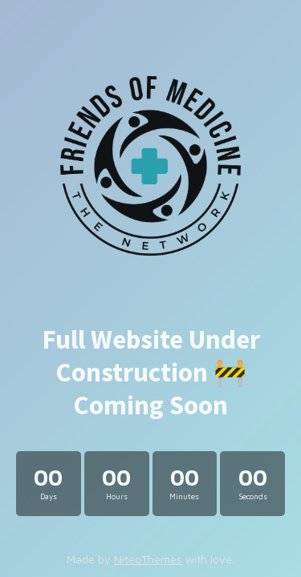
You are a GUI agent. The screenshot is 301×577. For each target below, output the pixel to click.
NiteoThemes (148, 559)
